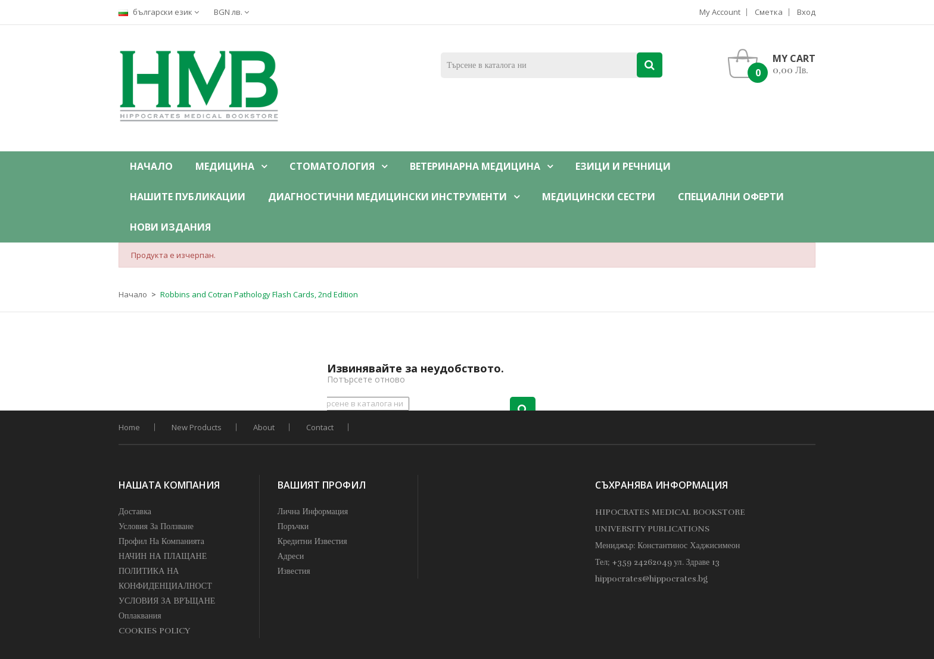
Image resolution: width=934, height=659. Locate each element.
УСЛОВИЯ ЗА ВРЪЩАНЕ (167, 601)
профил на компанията (161, 541)
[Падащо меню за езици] (162, 12)
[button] (774, 63)
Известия (294, 571)
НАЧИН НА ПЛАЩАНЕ (163, 556)
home (129, 427)
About (264, 427)
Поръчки (293, 526)
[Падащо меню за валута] (234, 12)
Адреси (291, 556)
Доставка (135, 511)
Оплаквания (140, 616)
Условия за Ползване (156, 526)
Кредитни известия (312, 541)
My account (719, 12)
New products (197, 427)
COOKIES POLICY (154, 631)
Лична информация (313, 511)
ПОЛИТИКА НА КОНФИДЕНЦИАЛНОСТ (165, 578)
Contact (320, 427)
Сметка (769, 12)
